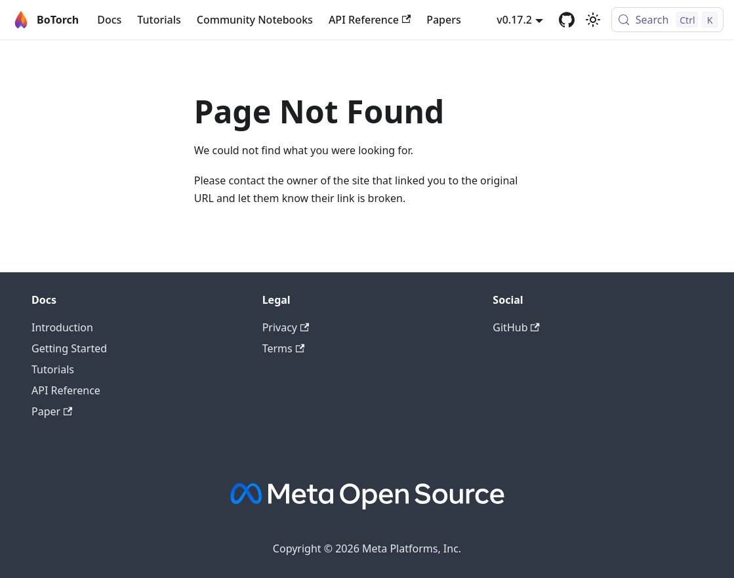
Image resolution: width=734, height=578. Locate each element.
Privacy (286, 327)
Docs (109, 19)
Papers (443, 19)
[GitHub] (566, 19)
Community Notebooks (255, 19)
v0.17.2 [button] (514, 19)
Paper (51, 411)
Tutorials (158, 19)
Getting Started (69, 348)
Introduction (62, 327)
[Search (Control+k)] (667, 19)
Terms (283, 348)
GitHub (516, 327)
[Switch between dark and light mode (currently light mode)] (592, 19)
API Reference (370, 19)
